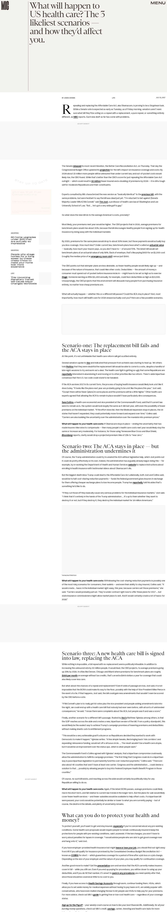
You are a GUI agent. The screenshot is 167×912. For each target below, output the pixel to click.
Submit (45, 210)
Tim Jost (104, 202)
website (132, 465)
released (77, 166)
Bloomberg (67, 435)
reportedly (67, 374)
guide (96, 895)
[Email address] (31, 203)
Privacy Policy (15, 214)
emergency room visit (101, 256)
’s (126, 718)
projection (105, 170)
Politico (70, 366)
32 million (96, 181)
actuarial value (157, 245)
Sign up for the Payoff (72, 905)
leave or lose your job (126, 848)
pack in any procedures (123, 873)
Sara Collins (67, 402)
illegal (64, 277)
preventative (104, 865)
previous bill (148, 194)
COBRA (74, 855)
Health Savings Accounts (100, 883)
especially (118, 826)
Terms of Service (43, 213)
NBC (76, 117)
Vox (88, 363)
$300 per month (70, 675)
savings (111, 909)
